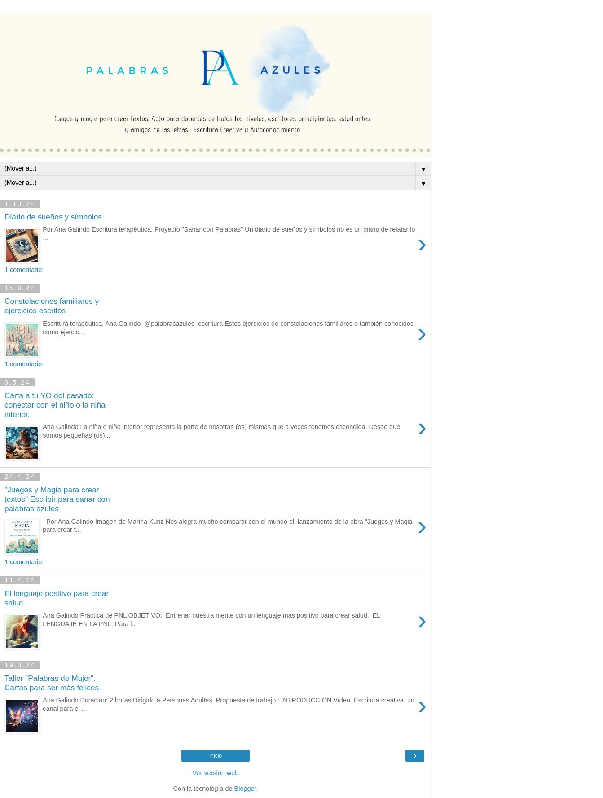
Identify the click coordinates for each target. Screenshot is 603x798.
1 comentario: (24, 269)
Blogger (245, 788)
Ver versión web (215, 772)
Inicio (215, 756)
